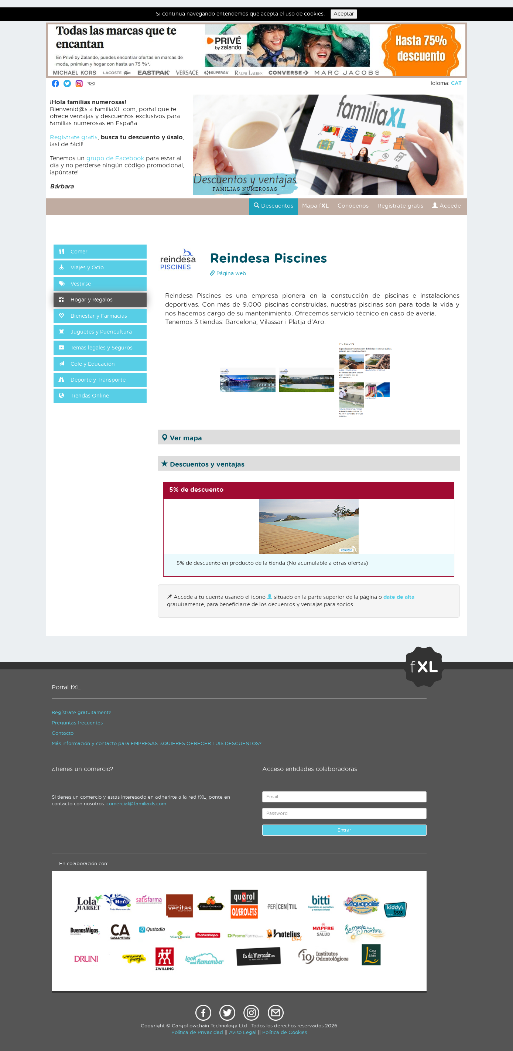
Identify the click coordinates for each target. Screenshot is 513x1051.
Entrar (344, 830)
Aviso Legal (242, 1032)
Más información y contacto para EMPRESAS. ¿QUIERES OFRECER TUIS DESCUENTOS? (156, 743)
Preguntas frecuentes (77, 723)
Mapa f (315, 206)
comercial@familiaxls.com (136, 804)
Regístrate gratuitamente (82, 712)
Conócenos (353, 206)
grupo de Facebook (115, 158)
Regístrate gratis (74, 137)
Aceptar (344, 14)
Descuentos (273, 205)
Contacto (62, 733)
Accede (446, 205)
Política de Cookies (284, 1032)
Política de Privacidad (197, 1032)
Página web (228, 273)
